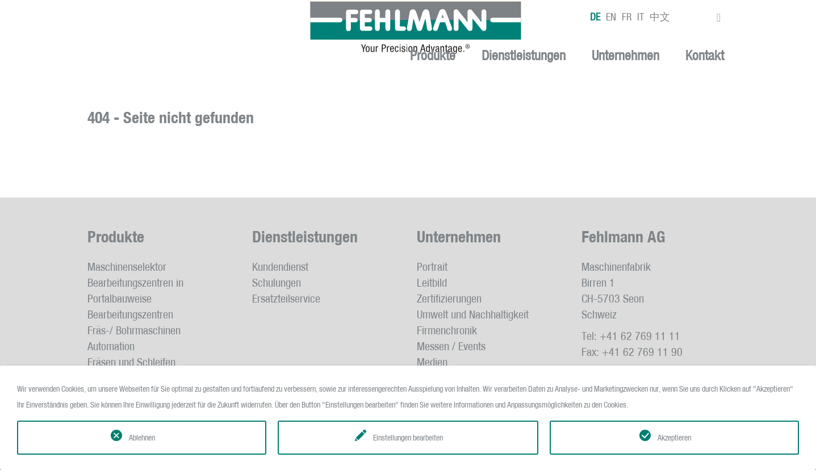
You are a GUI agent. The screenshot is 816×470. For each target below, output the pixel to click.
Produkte (432, 56)
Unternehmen (625, 56)
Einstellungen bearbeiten (408, 437)
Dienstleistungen (524, 56)
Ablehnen (142, 437)
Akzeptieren (674, 437)
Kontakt (704, 56)
